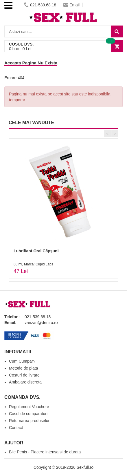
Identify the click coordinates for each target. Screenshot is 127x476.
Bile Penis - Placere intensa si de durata (45, 452)
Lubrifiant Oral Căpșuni (36, 251)
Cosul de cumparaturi (28, 413)
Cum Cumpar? (22, 361)
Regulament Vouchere (29, 406)
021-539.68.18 (40, 5)
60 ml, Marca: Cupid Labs (33, 264)
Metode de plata (23, 368)
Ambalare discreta (25, 382)
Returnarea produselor (29, 420)
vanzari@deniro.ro (41, 322)
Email (71, 5)
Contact (16, 427)
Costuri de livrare (24, 375)
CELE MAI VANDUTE (31, 122)
